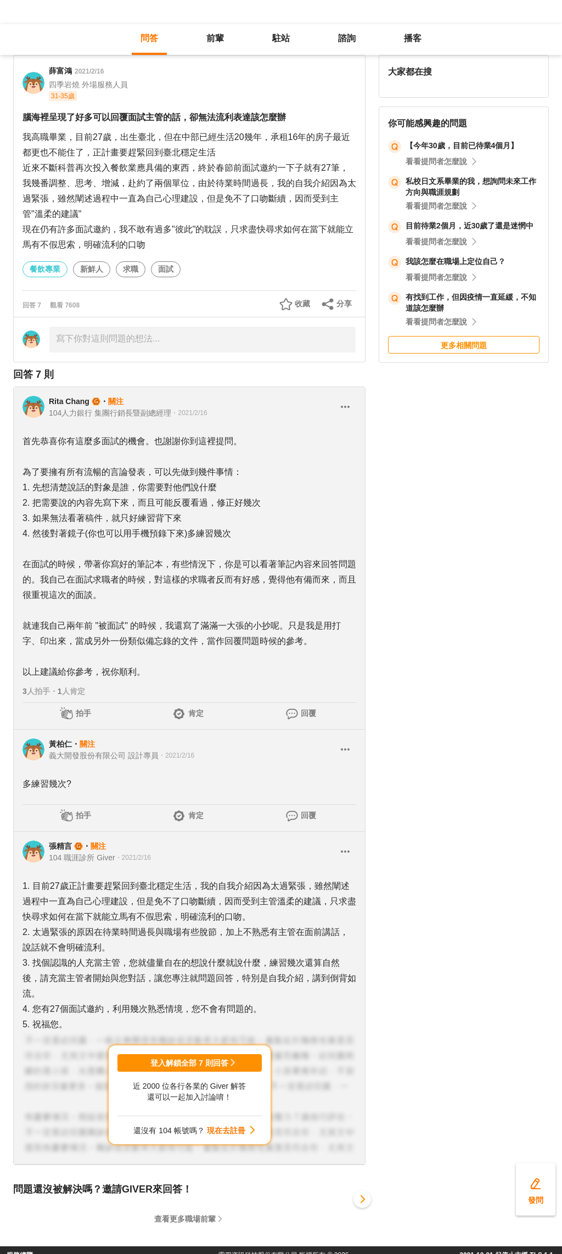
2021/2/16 (89, 71)
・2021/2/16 (189, 413)
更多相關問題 (464, 345)
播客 (413, 38)
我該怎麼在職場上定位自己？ (455, 261)
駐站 (281, 38)
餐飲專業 (45, 269)
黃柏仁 (60, 744)
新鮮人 (91, 269)
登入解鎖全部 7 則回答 (189, 1063)
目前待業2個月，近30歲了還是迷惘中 (469, 225)
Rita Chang (69, 401)
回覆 (308, 713)
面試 (165, 269)
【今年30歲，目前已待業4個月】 (462, 145)
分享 (344, 303)
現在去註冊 (226, 1130)
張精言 (60, 846)
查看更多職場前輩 (185, 1218)
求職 (130, 269)
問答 (149, 38)
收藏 (302, 303)
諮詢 (347, 38)
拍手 (83, 713)
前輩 (215, 38)
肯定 (196, 713)
